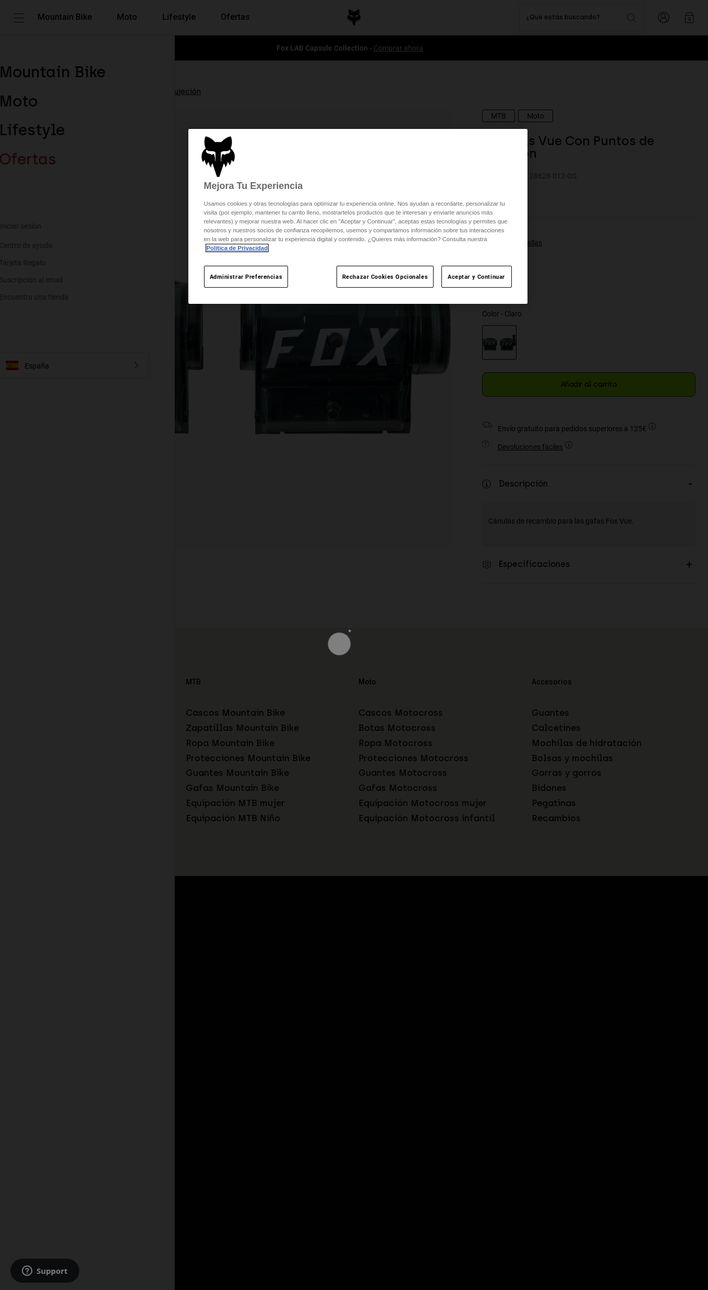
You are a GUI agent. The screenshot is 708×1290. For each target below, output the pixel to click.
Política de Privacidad (237, 248)
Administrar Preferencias (246, 276)
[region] (357, 216)
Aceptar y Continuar (476, 276)
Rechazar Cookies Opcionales (385, 276)
